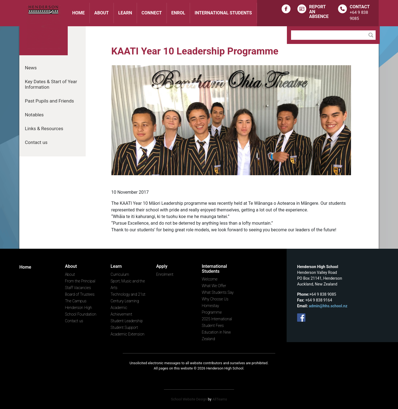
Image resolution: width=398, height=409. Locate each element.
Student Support (124, 327)
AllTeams (219, 399)
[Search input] (330, 35)
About (101, 12)
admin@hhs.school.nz (328, 306)
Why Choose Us (215, 299)
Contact (360, 6)
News (31, 67)
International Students (223, 12)
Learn (125, 12)
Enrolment (164, 274)
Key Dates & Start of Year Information (51, 84)
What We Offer (214, 286)
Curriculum (120, 274)
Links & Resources (44, 128)
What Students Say (218, 292)
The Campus (76, 301)
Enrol (178, 12)
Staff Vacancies (78, 287)
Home (78, 12)
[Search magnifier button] (371, 35)
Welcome (210, 279)
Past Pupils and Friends (49, 101)
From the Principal (80, 281)
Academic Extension (127, 334)
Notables (34, 114)
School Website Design (189, 399)
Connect (152, 12)
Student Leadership (127, 321)
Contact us (36, 142)
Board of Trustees (80, 294)
